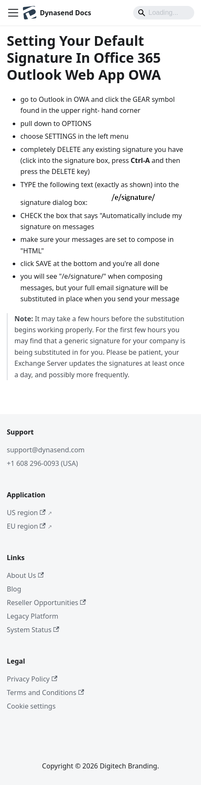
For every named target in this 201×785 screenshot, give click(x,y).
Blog (14, 589)
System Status (33, 629)
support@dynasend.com (46, 449)
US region (26, 512)
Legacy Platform (33, 616)
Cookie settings (31, 706)
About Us (25, 575)
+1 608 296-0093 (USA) (42, 463)
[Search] (163, 13)
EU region (26, 526)
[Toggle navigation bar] (13, 12)
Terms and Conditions (45, 692)
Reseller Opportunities (46, 602)
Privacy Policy (32, 679)
